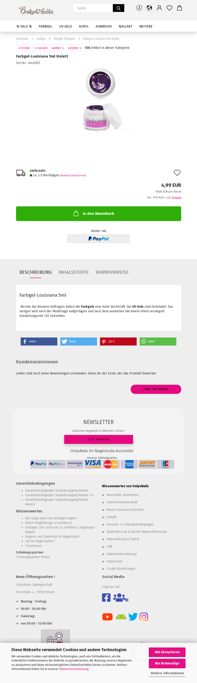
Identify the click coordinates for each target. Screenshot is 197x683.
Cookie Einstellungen (121, 569)
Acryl (84, 26)
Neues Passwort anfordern (125, 510)
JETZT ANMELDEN (98, 439)
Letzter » (74, 48)
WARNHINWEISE (112, 272)
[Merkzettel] (169, 8)
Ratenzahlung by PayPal (123, 539)
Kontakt (112, 517)
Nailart (125, 26)
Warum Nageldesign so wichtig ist (48, 523)
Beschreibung (35, 272)
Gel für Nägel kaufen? (40, 541)
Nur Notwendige (167, 663)
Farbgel (45, 26)
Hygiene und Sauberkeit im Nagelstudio (52, 537)
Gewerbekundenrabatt (122, 502)
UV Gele (65, 26)
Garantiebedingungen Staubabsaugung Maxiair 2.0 (59, 495)
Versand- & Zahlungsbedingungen (130, 524)
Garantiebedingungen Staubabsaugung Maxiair (56, 490)
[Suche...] (118, 8)
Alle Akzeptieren (167, 652)
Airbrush (104, 26)
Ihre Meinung (155, 389)
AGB (109, 546)
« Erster (24, 48)
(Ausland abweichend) (73, 175)
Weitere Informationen (167, 673)
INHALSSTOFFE (73, 272)
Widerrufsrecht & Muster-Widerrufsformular (137, 532)
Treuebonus (33, 546)
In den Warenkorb (93, 213)
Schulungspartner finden (33, 557)
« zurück (41, 48)
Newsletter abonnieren (123, 495)
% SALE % (24, 26)
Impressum (114, 561)
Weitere (146, 26)
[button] (149, 8)
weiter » (58, 48)
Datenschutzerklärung (74, 669)
